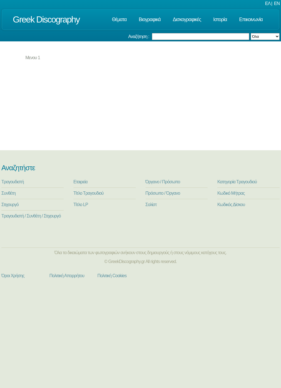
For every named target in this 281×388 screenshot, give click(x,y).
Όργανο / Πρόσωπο (163, 181)
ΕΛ (267, 3)
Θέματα (119, 19)
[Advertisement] (142, 108)
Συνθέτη (8, 193)
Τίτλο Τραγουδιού (88, 193)
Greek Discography (46, 19)
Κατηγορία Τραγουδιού (237, 181)
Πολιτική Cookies (112, 275)
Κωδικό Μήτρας (231, 193)
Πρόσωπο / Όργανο (163, 193)
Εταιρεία (80, 181)
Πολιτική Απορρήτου (67, 275)
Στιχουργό (10, 204)
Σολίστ (151, 204)
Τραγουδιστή (12, 181)
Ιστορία (220, 19)
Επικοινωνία (251, 19)
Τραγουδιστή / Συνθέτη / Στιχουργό (31, 216)
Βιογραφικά (150, 19)
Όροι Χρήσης (12, 275)
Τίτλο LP (80, 204)
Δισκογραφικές (187, 19)
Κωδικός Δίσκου (231, 204)
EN (277, 3)
